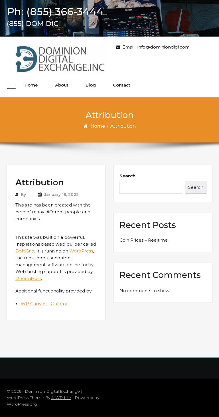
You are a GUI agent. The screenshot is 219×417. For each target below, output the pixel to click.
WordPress (81, 251)
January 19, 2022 (61, 194)
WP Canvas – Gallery (44, 303)
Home (31, 85)
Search (127, 176)
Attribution (39, 182)
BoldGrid (24, 251)
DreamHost (28, 278)
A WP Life (61, 397)
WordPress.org (22, 404)
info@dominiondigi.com (163, 47)
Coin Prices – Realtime (143, 240)
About (61, 85)
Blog (91, 85)
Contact (121, 85)
